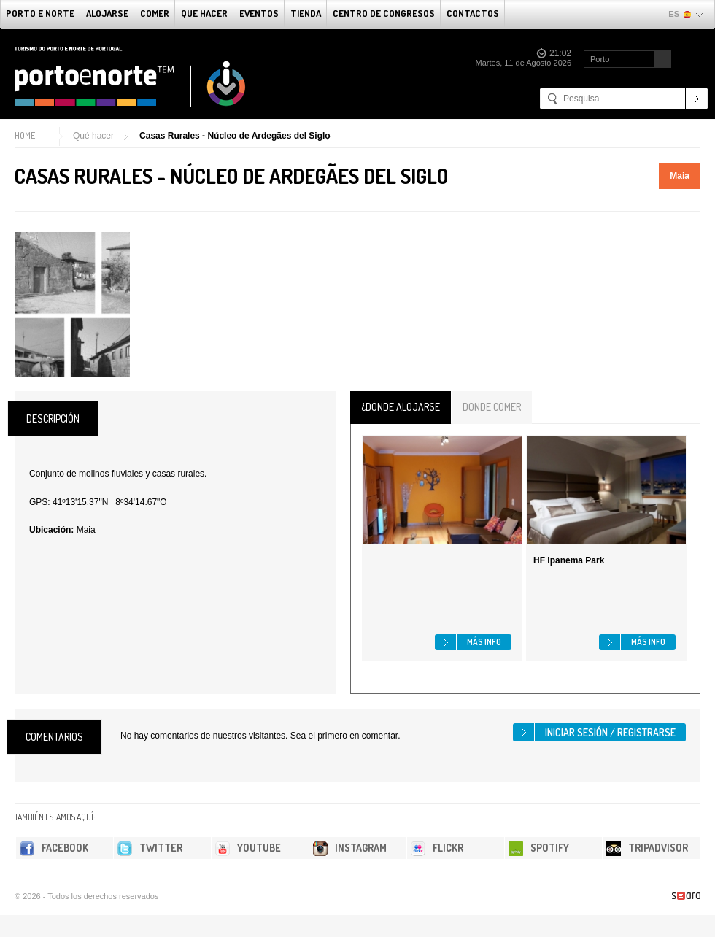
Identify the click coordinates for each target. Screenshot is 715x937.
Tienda (305, 13)
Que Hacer (204, 13)
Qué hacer (93, 136)
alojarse (107, 13)
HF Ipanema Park (568, 560)
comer (154, 13)
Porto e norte (40, 13)
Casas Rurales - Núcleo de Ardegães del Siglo (235, 136)
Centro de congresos (384, 13)
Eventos (259, 13)
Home (25, 135)
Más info (484, 641)
